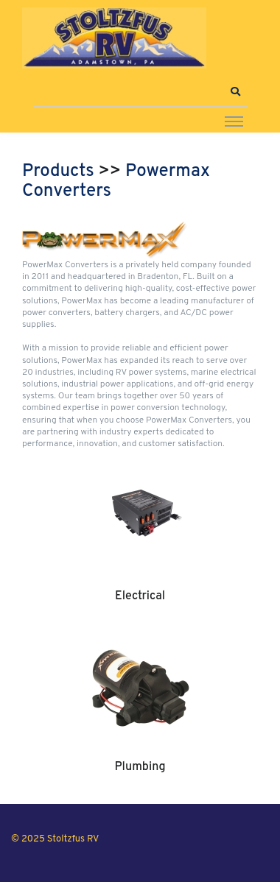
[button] (235, 92)
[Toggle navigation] (234, 121)
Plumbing (139, 767)
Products (58, 171)
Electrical (140, 596)
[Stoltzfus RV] (114, 37)
